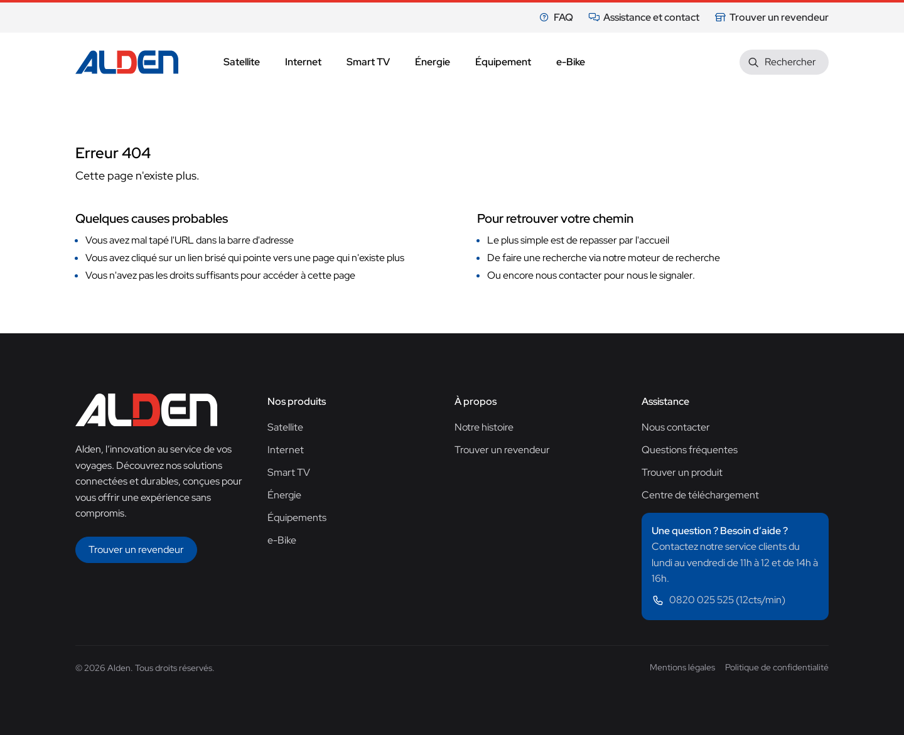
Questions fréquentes (690, 449)
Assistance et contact (643, 17)
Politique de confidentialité (777, 667)
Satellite (285, 427)
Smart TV (288, 472)
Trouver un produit (682, 472)
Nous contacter (676, 427)
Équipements (296, 517)
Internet (285, 449)
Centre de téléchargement (700, 495)
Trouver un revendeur (771, 17)
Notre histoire (484, 427)
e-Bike (281, 540)
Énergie (284, 495)
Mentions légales (682, 667)
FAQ (556, 17)
